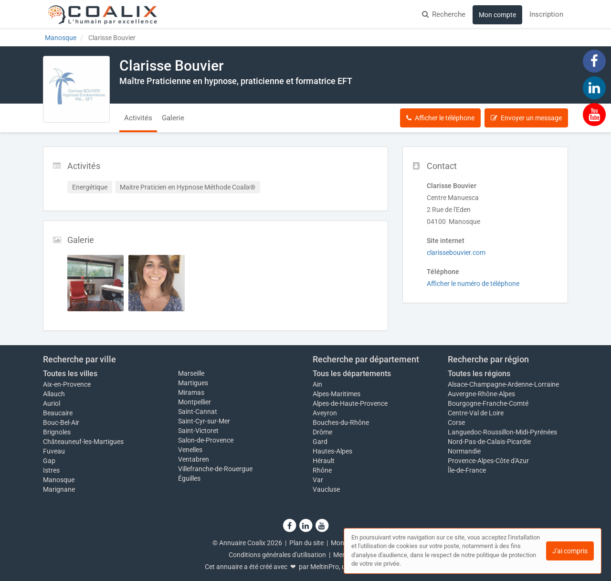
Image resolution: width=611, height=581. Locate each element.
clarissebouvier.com (456, 252)
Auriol (51, 403)
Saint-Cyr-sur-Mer (204, 421)
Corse (456, 422)
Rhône (322, 470)
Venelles (190, 450)
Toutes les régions (479, 373)
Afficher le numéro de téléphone (473, 283)
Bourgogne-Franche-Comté (488, 403)
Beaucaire (58, 413)
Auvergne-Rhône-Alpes (481, 394)
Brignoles (57, 432)
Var (318, 480)
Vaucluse (326, 489)
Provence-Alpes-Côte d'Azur (488, 461)
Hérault (324, 461)
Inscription (546, 14)
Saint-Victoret (198, 430)
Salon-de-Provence (205, 440)
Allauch (54, 394)
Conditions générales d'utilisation (277, 555)
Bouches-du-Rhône (341, 422)
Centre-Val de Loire (476, 413)
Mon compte (497, 15)
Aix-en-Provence (67, 384)
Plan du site (306, 543)
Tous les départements (352, 373)
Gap (49, 461)
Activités (138, 118)
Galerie (173, 118)
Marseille (191, 373)
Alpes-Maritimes (336, 394)
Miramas (191, 392)
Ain (317, 384)
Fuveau (54, 451)
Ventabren (193, 459)
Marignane (59, 489)
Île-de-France (467, 470)
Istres (51, 470)
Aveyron (325, 413)
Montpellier (194, 402)
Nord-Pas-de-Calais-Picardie (489, 441)
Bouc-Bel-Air (61, 422)
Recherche (443, 14)
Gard (320, 441)
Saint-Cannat (197, 411)
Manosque (58, 480)
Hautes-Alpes (332, 451)
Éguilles (189, 478)
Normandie (464, 451)
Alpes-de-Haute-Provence (350, 403)
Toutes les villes (70, 373)
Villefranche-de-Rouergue (215, 469)
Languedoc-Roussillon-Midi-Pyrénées (502, 432)
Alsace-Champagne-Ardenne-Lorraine (503, 384)
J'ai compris (570, 551)
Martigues (193, 383)
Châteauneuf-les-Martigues (83, 441)
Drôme (322, 432)
